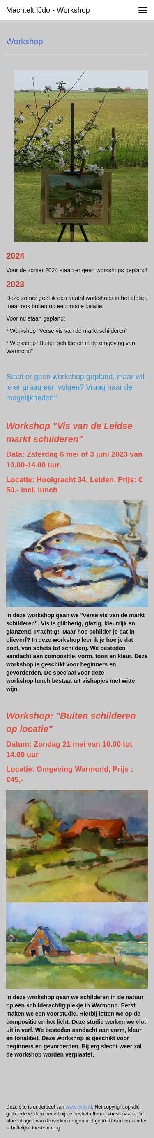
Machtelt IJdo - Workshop (48, 10)
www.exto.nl (79, 1107)
